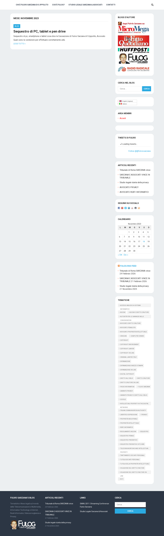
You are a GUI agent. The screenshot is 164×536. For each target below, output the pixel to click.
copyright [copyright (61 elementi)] (124, 340)
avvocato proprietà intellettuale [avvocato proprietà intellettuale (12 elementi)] (133, 332)
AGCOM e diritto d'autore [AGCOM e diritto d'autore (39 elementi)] (139, 312)
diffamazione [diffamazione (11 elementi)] (125, 361)
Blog (17, 26)
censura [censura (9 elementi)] (123, 336)
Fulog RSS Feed (128, 266)
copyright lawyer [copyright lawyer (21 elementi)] (127, 349)
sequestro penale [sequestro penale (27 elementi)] (127, 436)
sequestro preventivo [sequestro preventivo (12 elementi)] (128, 440)
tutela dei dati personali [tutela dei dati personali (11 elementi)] (130, 459)
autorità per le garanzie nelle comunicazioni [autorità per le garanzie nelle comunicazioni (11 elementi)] (132, 317)
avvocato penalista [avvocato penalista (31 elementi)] (127, 327)
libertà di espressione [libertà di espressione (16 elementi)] (128, 414)
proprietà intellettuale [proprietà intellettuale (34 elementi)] (129, 423)
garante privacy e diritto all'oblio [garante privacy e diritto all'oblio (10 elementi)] (133, 395)
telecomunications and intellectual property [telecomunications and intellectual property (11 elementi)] (134, 449)
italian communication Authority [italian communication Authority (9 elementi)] (133, 410)
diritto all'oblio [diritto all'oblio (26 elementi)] (126, 378)
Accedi (123, 118)
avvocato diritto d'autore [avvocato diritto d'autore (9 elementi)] (130, 323)
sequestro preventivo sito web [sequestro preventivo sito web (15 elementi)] (132, 444)
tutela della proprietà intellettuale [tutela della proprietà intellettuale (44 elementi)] (134, 464)
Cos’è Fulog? (58, 5)
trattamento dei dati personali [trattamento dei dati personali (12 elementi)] (132, 455)
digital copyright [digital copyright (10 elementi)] (127, 374)
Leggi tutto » (19, 44)
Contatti (110, 5)
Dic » (126, 255)
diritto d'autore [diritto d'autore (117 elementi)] (143, 378)
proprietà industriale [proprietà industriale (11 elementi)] (128, 419)
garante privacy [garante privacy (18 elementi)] (126, 391)
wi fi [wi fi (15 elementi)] (121, 479)
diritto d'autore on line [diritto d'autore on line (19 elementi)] (129, 382)
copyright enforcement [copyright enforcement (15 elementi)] (129, 344)
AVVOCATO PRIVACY (129, 187)
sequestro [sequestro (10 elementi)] (144, 431)
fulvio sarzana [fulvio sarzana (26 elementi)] (144, 387)
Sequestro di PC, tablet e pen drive (39, 31)
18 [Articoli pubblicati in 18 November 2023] (144, 242)
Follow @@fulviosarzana (139, 151)
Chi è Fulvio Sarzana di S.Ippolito (32, 5)
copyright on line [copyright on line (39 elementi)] (127, 353)
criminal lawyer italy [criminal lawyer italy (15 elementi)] (128, 357)
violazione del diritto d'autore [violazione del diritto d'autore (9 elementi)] (132, 468)
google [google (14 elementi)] (123, 399)
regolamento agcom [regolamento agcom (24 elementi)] (128, 431)
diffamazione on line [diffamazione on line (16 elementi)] (128, 370)
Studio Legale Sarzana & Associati (85, 5)
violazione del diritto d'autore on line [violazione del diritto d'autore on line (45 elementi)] (133, 472)
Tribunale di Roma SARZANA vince (135, 170)
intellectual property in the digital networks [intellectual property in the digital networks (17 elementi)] (134, 404)
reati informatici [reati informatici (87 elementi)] (126, 427)
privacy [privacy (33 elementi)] (144, 414)
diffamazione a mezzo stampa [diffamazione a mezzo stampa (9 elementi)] (131, 365)
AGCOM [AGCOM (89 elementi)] (122, 312)
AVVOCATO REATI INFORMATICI (134, 192)
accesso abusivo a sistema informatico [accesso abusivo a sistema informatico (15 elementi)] (130, 306)
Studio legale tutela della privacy (134, 182)
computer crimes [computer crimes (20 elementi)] (137, 336)
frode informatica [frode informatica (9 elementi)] (127, 387)
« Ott (120, 255)
